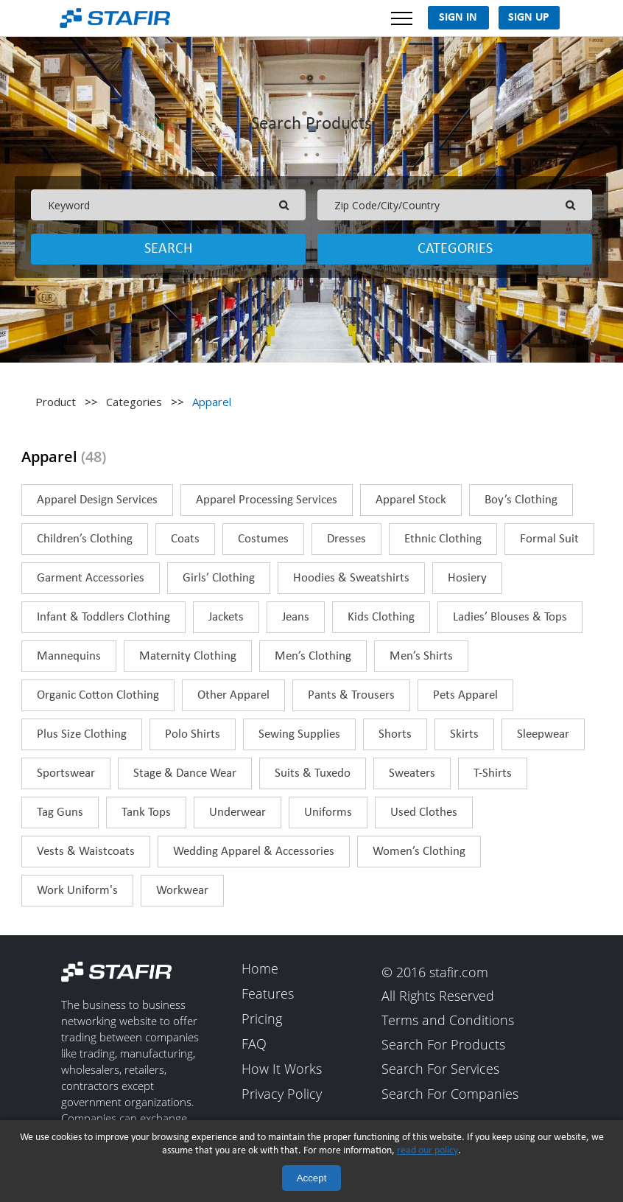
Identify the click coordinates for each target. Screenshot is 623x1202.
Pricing (262, 1019)
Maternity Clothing (187, 656)
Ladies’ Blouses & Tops (510, 617)
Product (55, 401)
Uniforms (328, 812)
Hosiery (467, 578)
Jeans (295, 617)
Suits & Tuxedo (313, 773)
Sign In (458, 18)
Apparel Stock (411, 500)
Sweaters (412, 773)
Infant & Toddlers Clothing (103, 617)
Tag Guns (60, 812)
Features (268, 994)
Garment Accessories (90, 578)
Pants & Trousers (351, 695)
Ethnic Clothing (443, 539)
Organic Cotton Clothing (98, 695)
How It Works (282, 1069)
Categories (455, 249)
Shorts (395, 734)
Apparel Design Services (97, 500)
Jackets (226, 617)
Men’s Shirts (421, 656)
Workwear (182, 890)
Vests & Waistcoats (86, 851)
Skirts (464, 734)
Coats (185, 539)
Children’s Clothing (85, 539)
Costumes (263, 539)
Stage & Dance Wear (184, 773)
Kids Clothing (381, 617)
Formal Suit (549, 539)
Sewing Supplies (299, 734)
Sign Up (528, 18)
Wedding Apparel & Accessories (253, 851)
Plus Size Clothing (82, 734)
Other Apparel (233, 695)
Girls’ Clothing (219, 578)
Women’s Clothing (419, 851)
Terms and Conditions (447, 1021)
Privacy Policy (282, 1094)
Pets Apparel (465, 695)
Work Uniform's (77, 890)
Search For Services (440, 1070)
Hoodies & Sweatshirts (351, 578)
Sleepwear (543, 734)
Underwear (237, 812)
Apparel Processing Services (266, 500)
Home (260, 969)
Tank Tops (146, 812)
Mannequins (69, 656)
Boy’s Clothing (521, 500)
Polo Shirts (192, 734)
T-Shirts (493, 773)
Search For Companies (449, 1094)
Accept (312, 1178)
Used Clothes (423, 812)
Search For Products (443, 1045)
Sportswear (66, 773)
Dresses (346, 539)
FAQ (254, 1044)
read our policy (427, 1150)
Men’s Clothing (313, 656)
